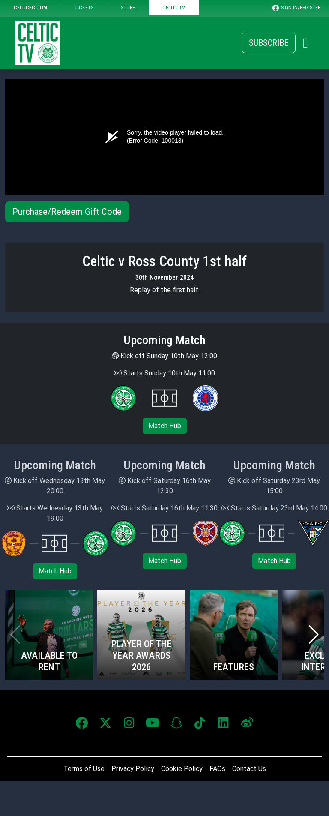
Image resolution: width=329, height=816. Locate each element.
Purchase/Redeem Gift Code (67, 212)
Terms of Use (84, 769)
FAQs (217, 769)
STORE (128, 7)
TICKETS (84, 7)
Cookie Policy (182, 769)
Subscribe (268, 43)
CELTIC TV (173, 7)
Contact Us (249, 769)
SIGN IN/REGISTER (296, 7)
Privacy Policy (132, 769)
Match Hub (164, 426)
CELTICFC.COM (30, 7)
